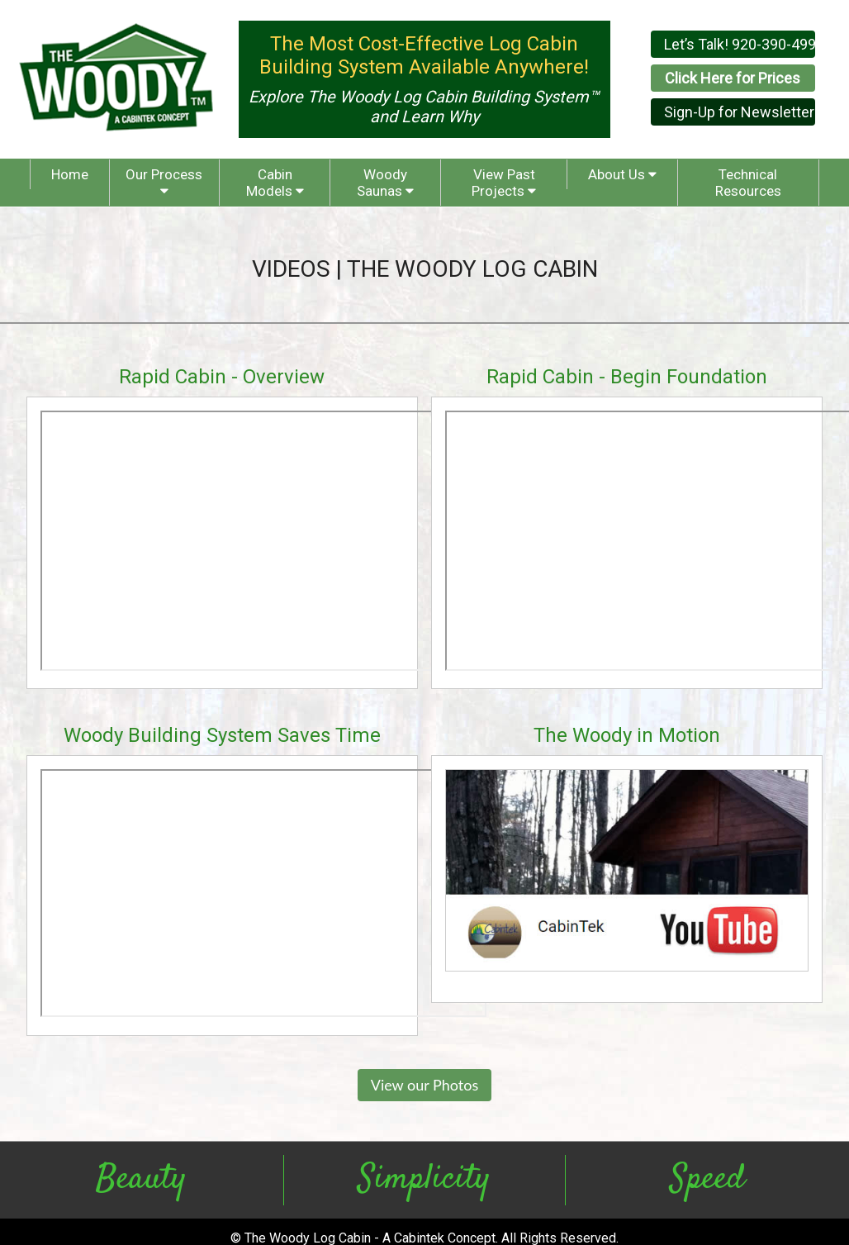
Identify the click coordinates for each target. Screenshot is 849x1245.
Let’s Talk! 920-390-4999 (739, 44)
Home (69, 174)
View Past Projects (504, 182)
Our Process (164, 181)
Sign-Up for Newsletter (739, 112)
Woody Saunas (385, 182)
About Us (622, 174)
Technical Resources (748, 182)
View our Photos (425, 1085)
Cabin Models (275, 182)
